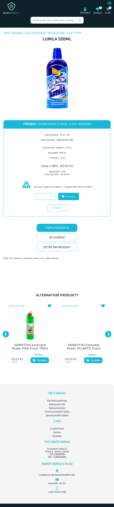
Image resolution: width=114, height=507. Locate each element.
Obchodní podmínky (57, 401)
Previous (4, 332)
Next (106, 332)
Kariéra (57, 432)
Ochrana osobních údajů (57, 412)
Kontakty (57, 436)
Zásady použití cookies (57, 415)
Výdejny (57, 207)
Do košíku (68, 196)
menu (109, 3)
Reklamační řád (57, 404)
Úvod (6, 33)
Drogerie (16, 33)
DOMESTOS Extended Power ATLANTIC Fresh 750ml (84, 349)
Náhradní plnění (57, 408)
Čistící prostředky (35, 33)
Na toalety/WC (56, 33)
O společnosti (57, 429)
